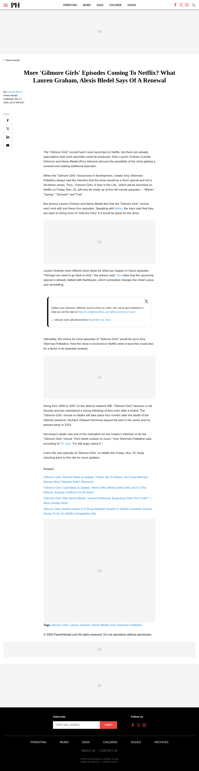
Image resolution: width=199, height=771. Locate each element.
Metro (118, 208)
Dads (100, 5)
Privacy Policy (110, 762)
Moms (87, 5)
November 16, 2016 (99, 319)
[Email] (7, 145)
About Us (88, 750)
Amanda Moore (15, 92)
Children (115, 5)
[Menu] (5, 5)
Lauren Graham (80, 625)
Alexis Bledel (100, 625)
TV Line (65, 443)
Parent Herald (12, 60)
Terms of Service (90, 762)
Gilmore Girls (59, 625)
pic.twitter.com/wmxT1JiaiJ (120, 312)
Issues (131, 5)
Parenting (70, 5)
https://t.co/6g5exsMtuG (91, 312)
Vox (118, 275)
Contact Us (109, 750)
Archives (161, 742)
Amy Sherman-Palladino (126, 625)
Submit (108, 724)
